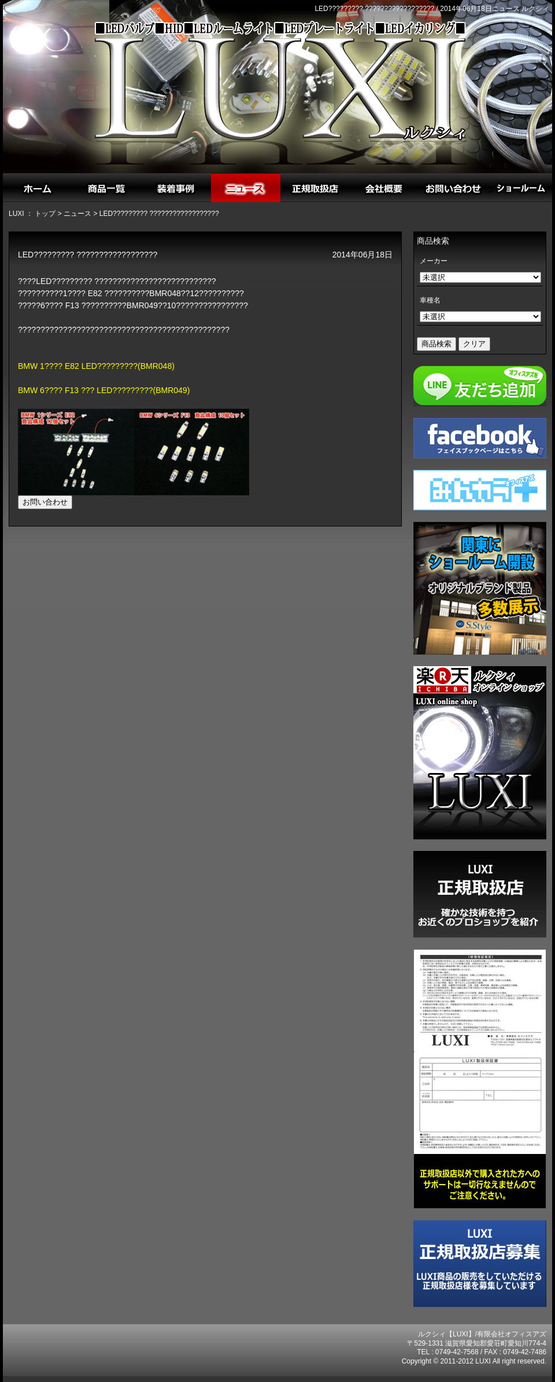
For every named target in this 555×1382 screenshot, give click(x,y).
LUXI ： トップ (32, 214)
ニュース (77, 214)
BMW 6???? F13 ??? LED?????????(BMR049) (104, 390)
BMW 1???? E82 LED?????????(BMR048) (96, 366)
